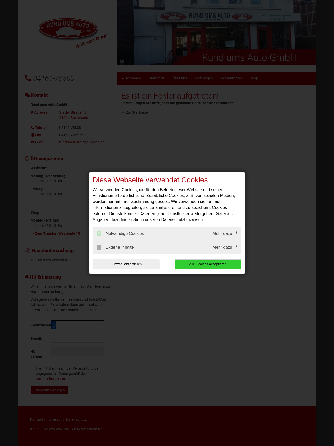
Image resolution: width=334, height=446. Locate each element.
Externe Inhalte (115, 247)
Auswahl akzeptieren (126, 264)
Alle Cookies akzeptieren (207, 264)
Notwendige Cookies (120, 233)
